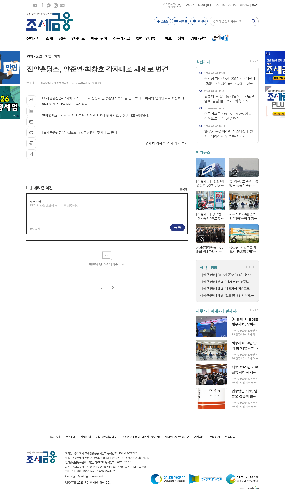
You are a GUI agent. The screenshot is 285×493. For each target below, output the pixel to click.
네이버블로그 (62, 5)
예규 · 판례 (209, 267)
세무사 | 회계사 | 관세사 (216, 311)
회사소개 (55, 437)
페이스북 (42, 5)
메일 (31, 122)
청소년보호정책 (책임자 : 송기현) (141, 437)
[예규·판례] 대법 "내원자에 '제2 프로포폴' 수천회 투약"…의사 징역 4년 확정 (228, 288)
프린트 (31, 133)
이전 (101, 287)
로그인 (255, 5)
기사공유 (31, 100)
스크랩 (31, 143)
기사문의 (232, 5)
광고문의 (70, 437)
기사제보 (220, 5)
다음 (112, 287)
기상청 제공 (172, 7)
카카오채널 (49, 5)
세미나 (199, 21)
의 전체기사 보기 (166, 143)
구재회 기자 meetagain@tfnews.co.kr (47, 82)
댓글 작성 (35, 201)
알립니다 (230, 437)
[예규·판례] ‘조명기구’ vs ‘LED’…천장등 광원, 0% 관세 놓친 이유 (228, 275)
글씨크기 (31, 154)
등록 (177, 227)
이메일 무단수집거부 (177, 437)
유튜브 (35, 5)
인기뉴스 (203, 152)
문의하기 (215, 437)
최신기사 (203, 61)
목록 (31, 111)
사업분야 (86, 437)
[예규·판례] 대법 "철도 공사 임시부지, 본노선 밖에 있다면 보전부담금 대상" (228, 295)
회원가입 (244, 5)
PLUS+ (162, 21)
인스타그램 (56, 5)
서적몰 (180, 21)
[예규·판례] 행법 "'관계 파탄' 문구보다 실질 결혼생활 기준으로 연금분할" (228, 282)
